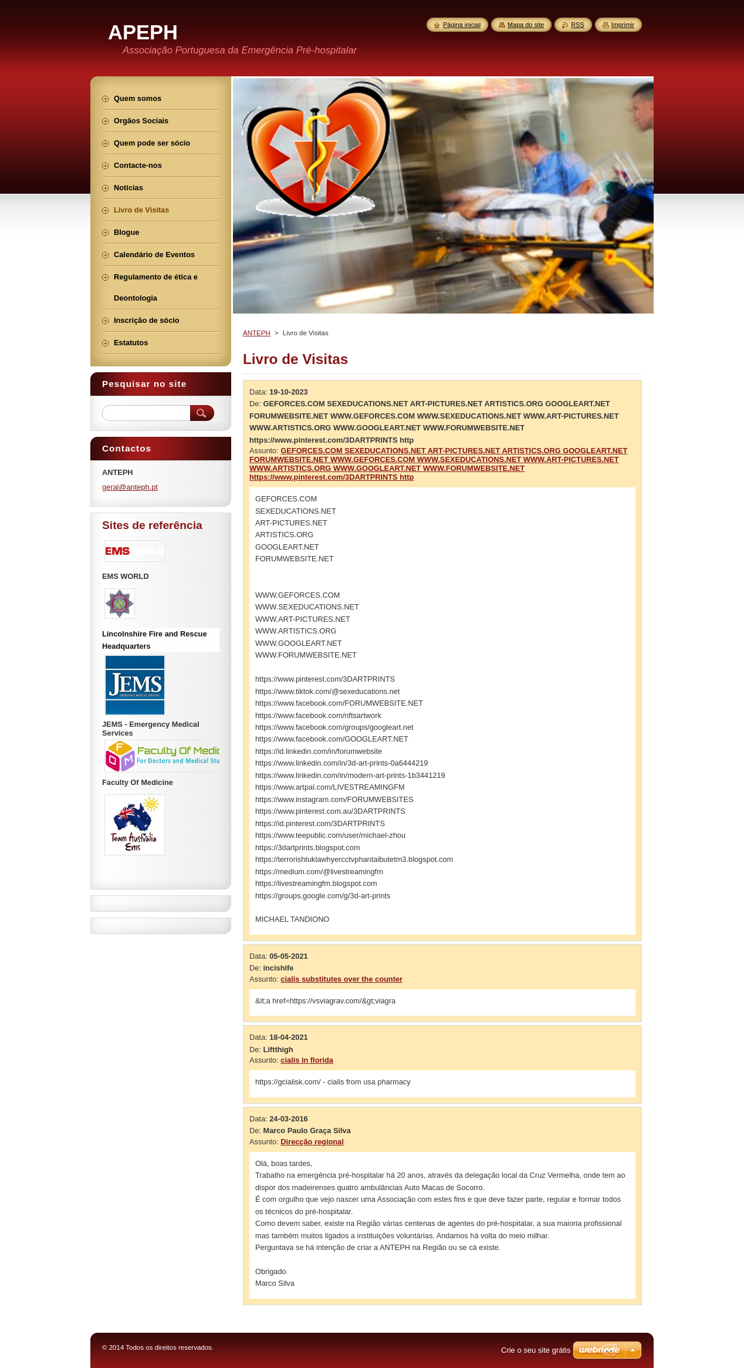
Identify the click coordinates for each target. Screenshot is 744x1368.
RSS (577, 24)
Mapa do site (526, 24)
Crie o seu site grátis (536, 1350)
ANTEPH (256, 332)
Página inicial (462, 24)
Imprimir (622, 24)
